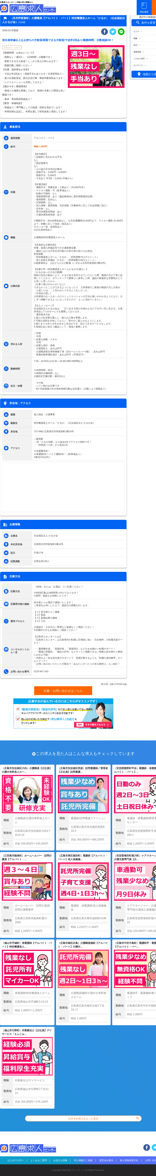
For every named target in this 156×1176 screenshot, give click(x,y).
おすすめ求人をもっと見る (104, 1118)
